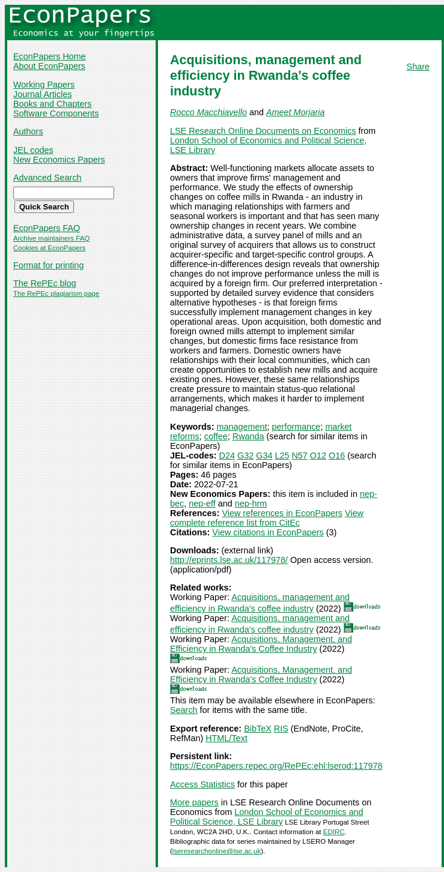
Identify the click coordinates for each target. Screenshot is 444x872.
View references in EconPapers (282, 513)
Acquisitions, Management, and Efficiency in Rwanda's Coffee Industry (261, 644)
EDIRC (334, 831)
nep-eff (202, 503)
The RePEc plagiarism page (56, 293)
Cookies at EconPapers (49, 247)
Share (418, 66)
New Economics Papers (59, 159)
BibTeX (258, 728)
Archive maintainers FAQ (51, 238)
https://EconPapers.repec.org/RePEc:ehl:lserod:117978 (276, 766)
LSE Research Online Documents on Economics (263, 131)
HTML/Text (226, 738)
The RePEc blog (44, 283)
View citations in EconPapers (267, 532)
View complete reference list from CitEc (266, 518)
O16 (337, 455)
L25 (282, 455)
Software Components (56, 113)
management (242, 426)
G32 (245, 455)
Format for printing (48, 265)
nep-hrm (251, 503)
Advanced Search (47, 177)
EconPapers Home (49, 56)
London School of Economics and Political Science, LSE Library (266, 816)
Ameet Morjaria (295, 112)
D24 (227, 455)
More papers (194, 802)
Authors (28, 131)
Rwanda (248, 436)
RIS (281, 728)
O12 (318, 455)
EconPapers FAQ (46, 228)
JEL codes (33, 150)
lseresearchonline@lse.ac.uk (216, 851)
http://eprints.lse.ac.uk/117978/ (229, 560)
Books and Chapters (52, 104)
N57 (299, 455)
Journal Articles (42, 94)
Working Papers (44, 84)
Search (184, 710)
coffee (216, 436)
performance (296, 426)
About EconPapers (49, 66)
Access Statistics (202, 784)
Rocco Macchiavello (208, 112)
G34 (264, 455)
